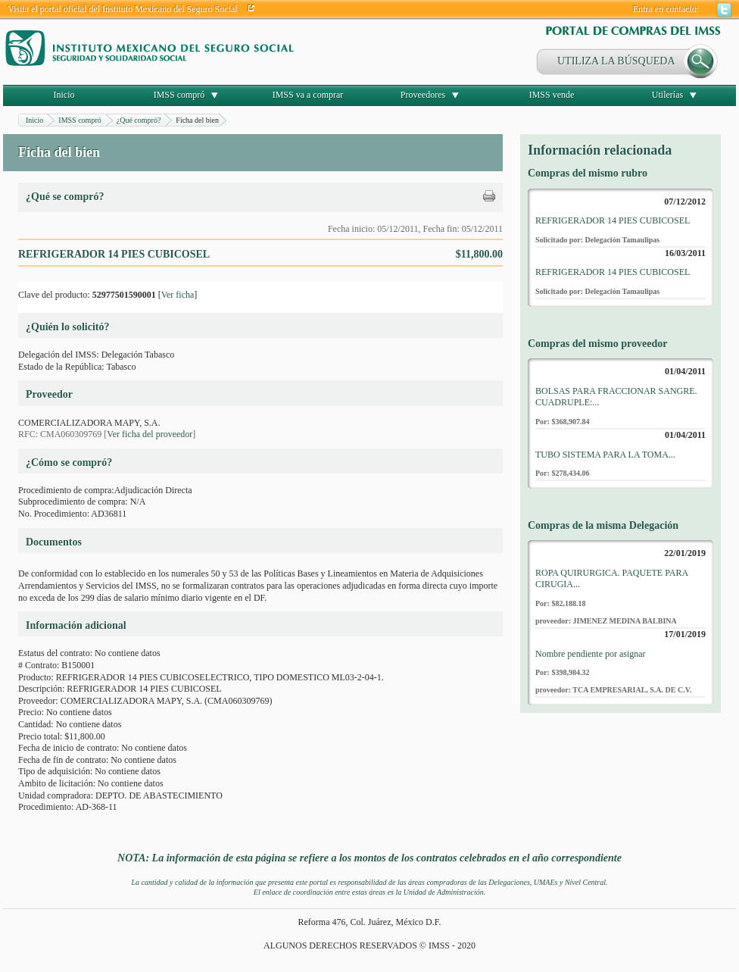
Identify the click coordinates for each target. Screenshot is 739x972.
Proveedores (423, 94)
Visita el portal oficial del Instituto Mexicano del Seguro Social (123, 9)
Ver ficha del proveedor (149, 434)
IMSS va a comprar (308, 94)
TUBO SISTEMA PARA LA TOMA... (605, 454)
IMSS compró (179, 94)
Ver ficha (178, 294)
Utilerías (667, 94)
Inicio (64, 94)
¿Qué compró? (139, 120)
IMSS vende (552, 94)
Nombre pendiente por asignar (590, 654)
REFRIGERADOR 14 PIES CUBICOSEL (612, 220)
